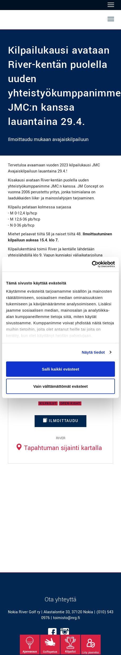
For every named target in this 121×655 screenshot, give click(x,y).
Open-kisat (70, 403)
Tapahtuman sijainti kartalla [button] (58, 448)
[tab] (58, 448)
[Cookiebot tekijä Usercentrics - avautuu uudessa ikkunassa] (92, 264)
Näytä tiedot (93, 352)
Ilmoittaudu (60, 421)
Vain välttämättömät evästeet (60, 386)
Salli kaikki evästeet (60, 369)
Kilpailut (48, 403)
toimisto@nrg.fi (66, 618)
